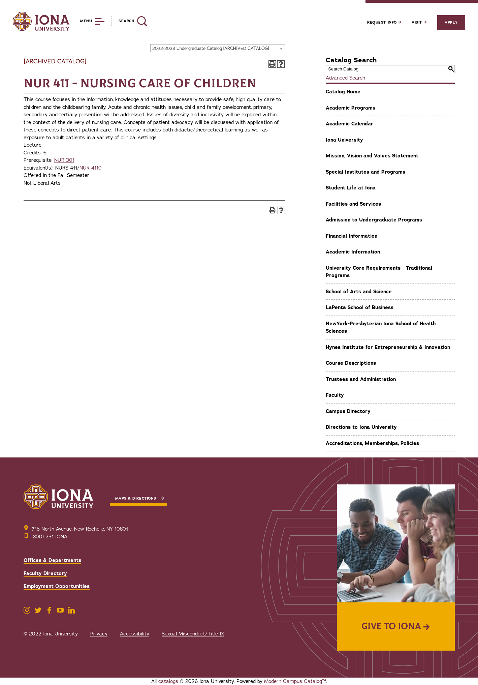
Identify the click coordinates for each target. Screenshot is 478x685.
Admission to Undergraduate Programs (374, 219)
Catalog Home (343, 91)
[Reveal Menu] (87, 21)
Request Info (384, 22)
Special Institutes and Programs (365, 172)
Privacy (98, 633)
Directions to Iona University (361, 427)
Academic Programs (350, 108)
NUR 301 (64, 160)
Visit (419, 22)
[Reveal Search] (129, 21)
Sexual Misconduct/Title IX (193, 633)
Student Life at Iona (351, 187)
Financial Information (351, 236)
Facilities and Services (353, 204)
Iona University (344, 140)
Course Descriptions (351, 363)
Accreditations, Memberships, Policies (372, 443)
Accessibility (134, 633)
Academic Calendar (349, 123)
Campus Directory (348, 411)
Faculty (335, 395)
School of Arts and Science (359, 291)
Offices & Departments (52, 560)
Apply (451, 22)
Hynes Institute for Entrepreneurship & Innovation (388, 347)
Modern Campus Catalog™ (295, 681)
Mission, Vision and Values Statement (372, 155)
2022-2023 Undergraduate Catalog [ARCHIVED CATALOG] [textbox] (210, 49)
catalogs (168, 681)
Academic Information (353, 251)
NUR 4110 (90, 168)
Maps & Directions (135, 498)
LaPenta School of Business (359, 307)
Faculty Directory (45, 573)
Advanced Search (345, 78)
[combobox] (217, 48)
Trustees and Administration (361, 379)
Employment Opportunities (57, 586)
